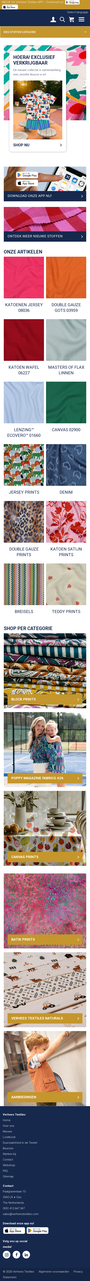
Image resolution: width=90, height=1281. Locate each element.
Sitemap (8, 1176)
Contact (8, 1159)
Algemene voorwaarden (54, 1271)
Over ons (8, 1126)
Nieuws (7, 1131)
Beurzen (8, 1148)
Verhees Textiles (16, 18)
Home (7, 1120)
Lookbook (9, 1137)
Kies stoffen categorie (45, 32)
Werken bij (9, 1154)
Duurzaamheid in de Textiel (20, 1142)
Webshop (9, 1165)
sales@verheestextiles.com (20, 1214)
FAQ (5, 1171)
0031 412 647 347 (14, 1208)
